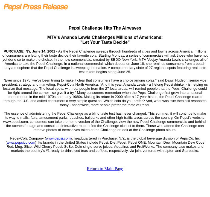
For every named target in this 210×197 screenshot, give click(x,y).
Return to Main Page (105, 168)
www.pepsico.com (21, 142)
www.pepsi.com (58, 138)
